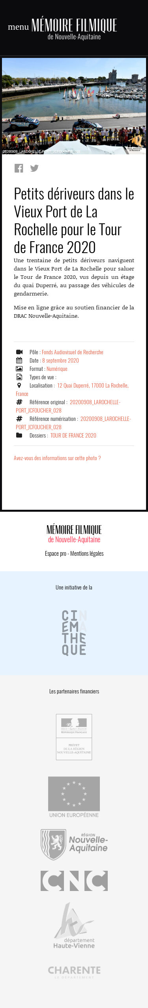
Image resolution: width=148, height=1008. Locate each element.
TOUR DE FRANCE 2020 (73, 435)
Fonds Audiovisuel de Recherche (72, 352)
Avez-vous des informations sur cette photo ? (57, 458)
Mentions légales (86, 553)
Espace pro (55, 553)
